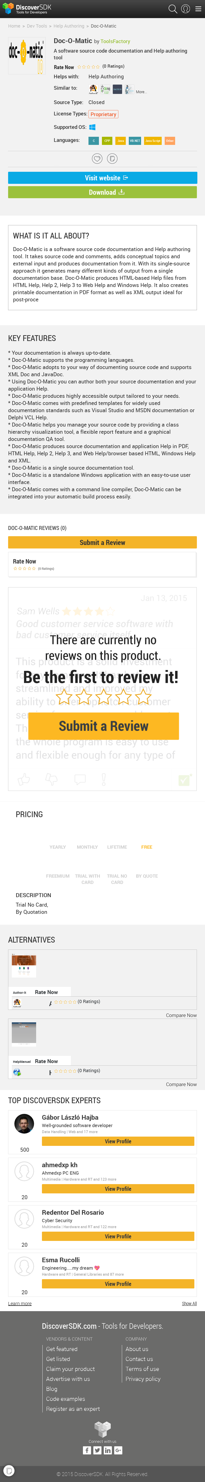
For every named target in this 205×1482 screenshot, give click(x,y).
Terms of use (142, 1369)
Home (14, 26)
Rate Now (46, 992)
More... (141, 91)
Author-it (19, 992)
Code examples (65, 1398)
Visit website (107, 177)
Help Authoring (69, 26)
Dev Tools (37, 26)
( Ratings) (101, 66)
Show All (189, 1303)
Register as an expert (73, 1408)
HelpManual (22, 1061)
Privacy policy (143, 1379)
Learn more (20, 1303)
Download (107, 192)
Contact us (139, 1359)
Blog (51, 1389)
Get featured (62, 1349)
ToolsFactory (115, 41)
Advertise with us (68, 1379)
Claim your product (70, 1369)
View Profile (118, 1141)
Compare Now (181, 1015)
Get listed (58, 1359)
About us (137, 1349)
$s (29, 9)
